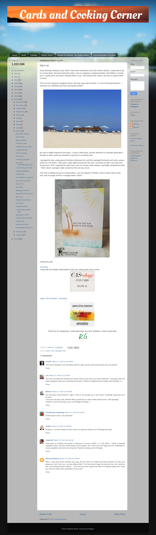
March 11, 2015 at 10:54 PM (62, 361)
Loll (47, 375)
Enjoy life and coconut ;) (24, 193)
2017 (16, 93)
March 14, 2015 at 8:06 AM (63, 440)
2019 (16, 86)
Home (14, 55)
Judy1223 (49, 440)
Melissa (49, 391)
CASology (44, 267)
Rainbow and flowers (23, 200)
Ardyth (48, 426)
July (18, 118)
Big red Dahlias (21, 140)
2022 (16, 77)
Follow (132, 115)
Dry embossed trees (23, 181)
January (19, 235)
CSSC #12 (20, 184)
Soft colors (20, 156)
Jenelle (49, 361)
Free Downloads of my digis (104, 55)
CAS (52, 351)
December (20, 102)
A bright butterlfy (22, 150)
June (18, 121)
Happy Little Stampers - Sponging (53, 298)
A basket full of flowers (24, 218)
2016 (16, 96)
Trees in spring (21, 153)
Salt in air (19, 197)
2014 (16, 239)
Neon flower (20, 137)
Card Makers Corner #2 (24, 228)
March (18, 131)
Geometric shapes (22, 134)
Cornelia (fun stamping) (55, 412)
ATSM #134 (20, 221)
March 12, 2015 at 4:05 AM (62, 391)
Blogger (91, 529)
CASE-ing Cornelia (22, 159)
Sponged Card (60, 351)
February (19, 232)
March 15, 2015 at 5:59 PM (69, 458)
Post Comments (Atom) (58, 519)
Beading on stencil (22, 190)
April (18, 128)
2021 (16, 80)
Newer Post (46, 514)
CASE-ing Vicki (21, 143)
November (20, 105)
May (18, 124)
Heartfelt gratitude (22, 171)
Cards (23, 55)
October (19, 108)
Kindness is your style (24, 147)
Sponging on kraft (22, 215)
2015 (16, 99)
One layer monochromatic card (24, 164)
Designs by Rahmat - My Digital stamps (73, 55)
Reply (48, 368)
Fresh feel (19, 203)
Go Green (19, 187)
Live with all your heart (24, 168)
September (20, 112)
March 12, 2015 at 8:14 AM (74, 412)
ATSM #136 (20, 174)
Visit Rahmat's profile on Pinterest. (135, 158)
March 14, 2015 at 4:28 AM (61, 426)
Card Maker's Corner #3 (24, 177)
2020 (16, 83)
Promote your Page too (137, 145)
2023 (16, 74)
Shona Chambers (52, 458)
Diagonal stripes (22, 206)
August (19, 115)
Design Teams (47, 55)
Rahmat (136, 124)
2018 (16, 90)
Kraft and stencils (22, 224)
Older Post (119, 514)
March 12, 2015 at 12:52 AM (59, 375)
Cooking (33, 55)
